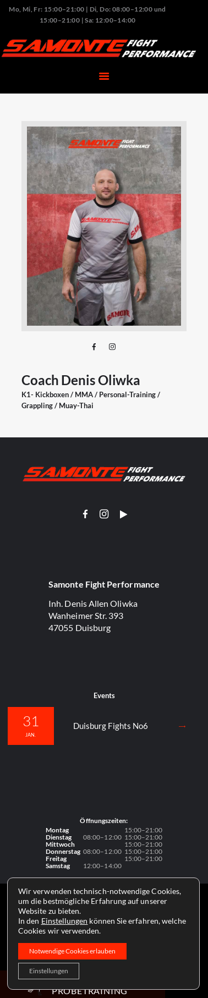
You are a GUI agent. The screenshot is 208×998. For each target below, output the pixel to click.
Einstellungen (64, 920)
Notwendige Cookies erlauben (72, 951)
